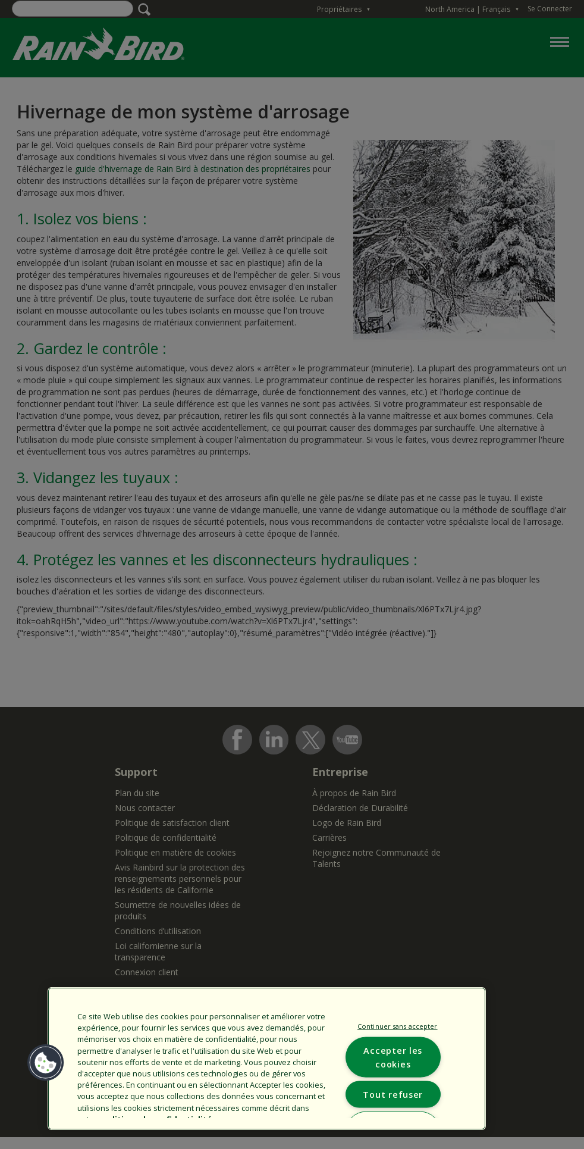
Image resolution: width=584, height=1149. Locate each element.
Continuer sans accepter (397, 1025)
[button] (46, 1063)
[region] (267, 1058)
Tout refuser (393, 1094)
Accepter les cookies (392, 1057)
